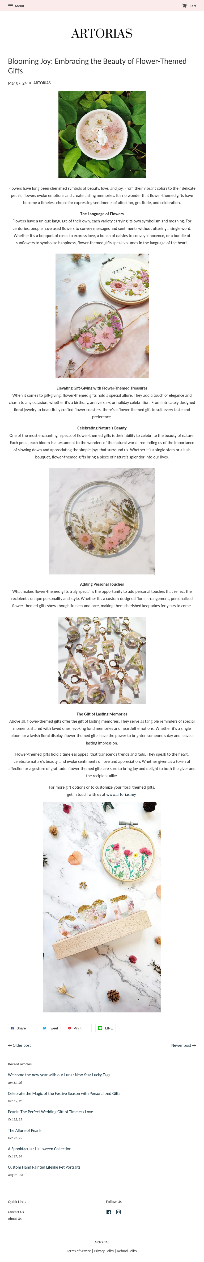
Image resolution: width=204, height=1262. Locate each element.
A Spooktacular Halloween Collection (39, 1148)
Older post (22, 1045)
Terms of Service (79, 1251)
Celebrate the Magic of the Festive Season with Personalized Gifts (64, 1093)
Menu (16, 6)
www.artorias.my (121, 794)
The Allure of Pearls (24, 1130)
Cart (189, 6)
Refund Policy (127, 1251)
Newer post (181, 1045)
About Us (15, 1219)
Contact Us (16, 1212)
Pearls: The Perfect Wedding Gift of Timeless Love (50, 1111)
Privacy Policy (104, 1251)
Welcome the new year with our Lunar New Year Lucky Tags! (60, 1074)
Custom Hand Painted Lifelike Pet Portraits (44, 1167)
